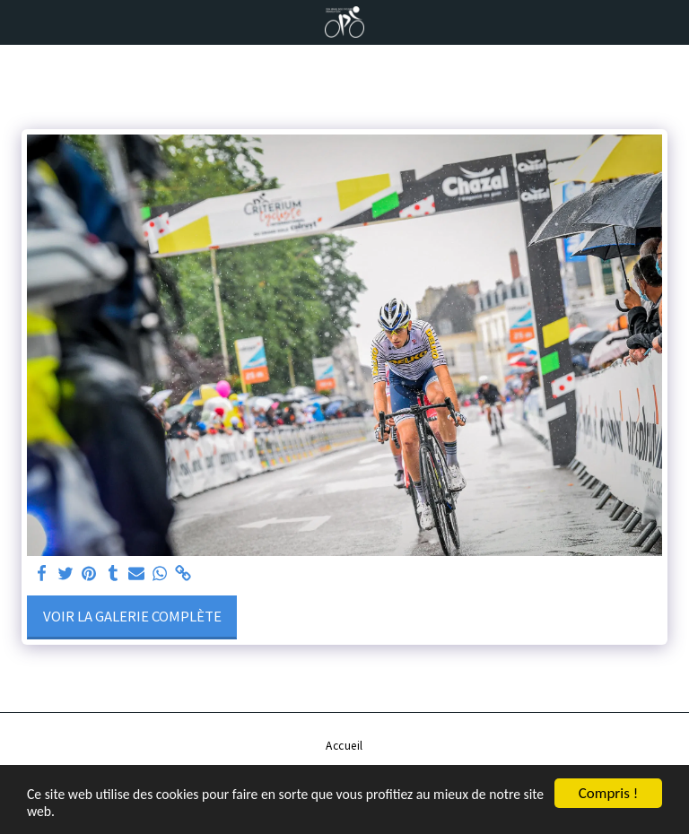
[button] (19, 21)
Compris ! (608, 789)
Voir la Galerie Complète (132, 615)
